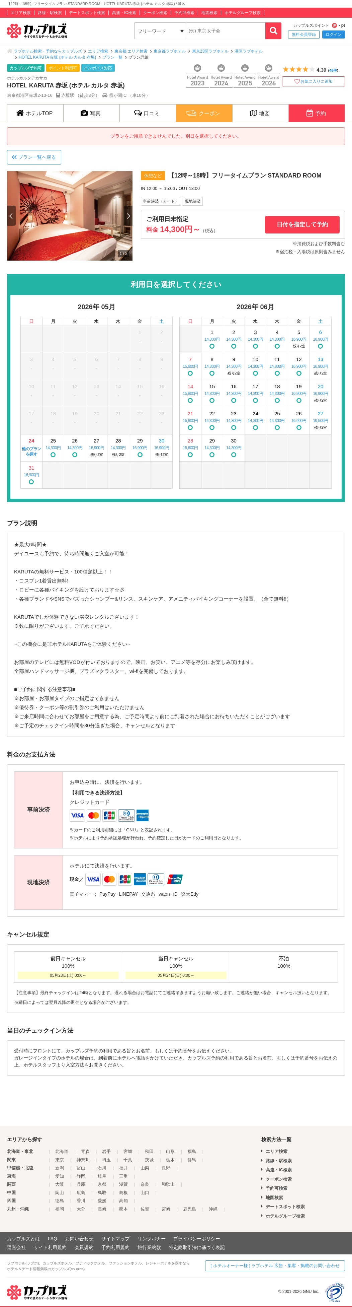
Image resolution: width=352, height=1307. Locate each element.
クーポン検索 (155, 12)
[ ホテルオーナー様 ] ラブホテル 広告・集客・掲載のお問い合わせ (275, 1265)
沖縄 (213, 1209)
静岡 (81, 1176)
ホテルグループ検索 (243, 12)
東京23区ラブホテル (210, 51)
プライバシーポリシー (196, 1238)
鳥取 (102, 1192)
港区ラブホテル (249, 51)
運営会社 (16, 1247)
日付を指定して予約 (302, 224)
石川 (102, 1167)
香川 (81, 1200)
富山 (81, 1167)
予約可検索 (184, 12)
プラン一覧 (112, 57)
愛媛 (102, 1200)
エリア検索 (21, 12)
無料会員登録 (304, 34)
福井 (123, 1167)
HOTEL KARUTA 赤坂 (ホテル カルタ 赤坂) (57, 57)
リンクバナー (152, 1238)
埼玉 (106, 1159)
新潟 (59, 1167)
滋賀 (123, 1184)
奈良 (145, 1184)
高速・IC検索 (124, 12)
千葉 (127, 1159)
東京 (59, 1159)
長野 (166, 1167)
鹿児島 (189, 1209)
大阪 (59, 1184)
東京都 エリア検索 (131, 51)
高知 (123, 1200)
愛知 (59, 1176)
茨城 (149, 1159)
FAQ (52, 1238)
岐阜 (102, 1176)
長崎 (102, 1209)
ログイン (334, 34)
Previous (11, 216)
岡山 (59, 1192)
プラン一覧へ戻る (37, 157)
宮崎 (166, 1209)
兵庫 (81, 1184)
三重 (123, 1176)
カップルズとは (23, 1238)
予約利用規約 (115, 1247)
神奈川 (83, 1159)
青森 (85, 1151)
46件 (333, 70)
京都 (102, 1184)
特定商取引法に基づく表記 (197, 1247)
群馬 (191, 1159)
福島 (191, 1151)
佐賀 (145, 1209)
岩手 (106, 1151)
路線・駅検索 (50, 12)
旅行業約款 (149, 1247)
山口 (145, 1192)
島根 (123, 1192)
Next (128, 216)
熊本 (123, 1209)
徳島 (59, 1200)
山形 (170, 1151)
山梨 (145, 1167)
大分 (81, 1209)
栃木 (170, 1159)
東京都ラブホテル (170, 51)
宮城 (127, 1151)
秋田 (149, 1151)
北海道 (61, 1151)
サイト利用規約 (50, 1247)
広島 (81, 1192)
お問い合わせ (79, 1238)
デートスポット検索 (87, 12)
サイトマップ (115, 1238)
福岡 (59, 1209)
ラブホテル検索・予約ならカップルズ (48, 51)
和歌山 (168, 1184)
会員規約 (84, 1247)
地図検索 (209, 12)
